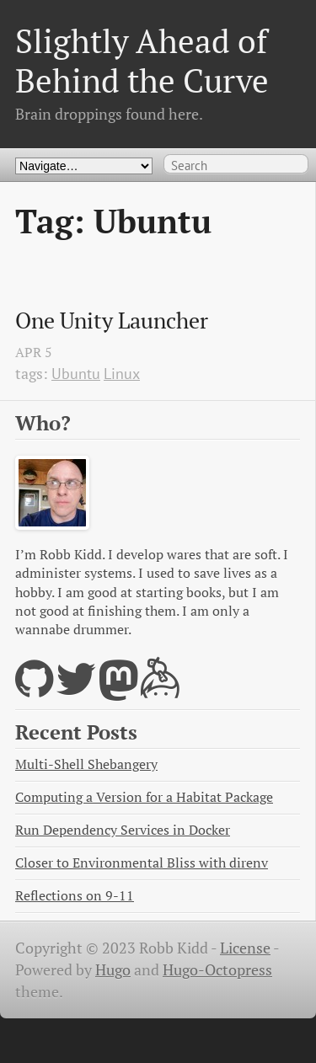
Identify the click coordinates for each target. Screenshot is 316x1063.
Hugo (113, 970)
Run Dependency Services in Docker (122, 830)
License (245, 948)
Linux (122, 373)
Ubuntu (75, 373)
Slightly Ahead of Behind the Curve (142, 60)
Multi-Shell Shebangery (86, 764)
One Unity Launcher (111, 320)
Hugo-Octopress (217, 970)
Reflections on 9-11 (74, 896)
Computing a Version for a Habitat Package (144, 797)
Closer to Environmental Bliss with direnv (141, 863)
